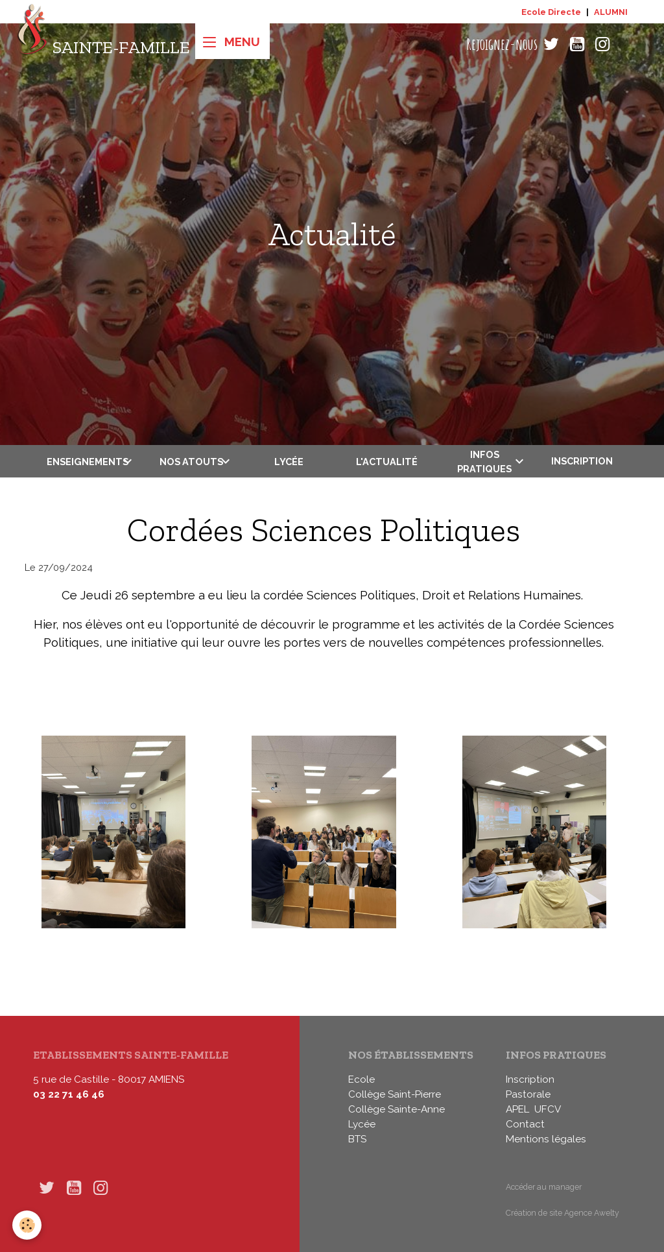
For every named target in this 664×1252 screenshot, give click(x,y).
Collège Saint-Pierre (394, 1094)
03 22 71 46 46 (68, 1094)
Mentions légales (546, 1139)
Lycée (288, 461)
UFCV (547, 1109)
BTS (357, 1139)
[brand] (103, 44)
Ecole (361, 1079)
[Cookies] (27, 1225)
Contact (525, 1124)
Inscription (582, 460)
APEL (517, 1109)
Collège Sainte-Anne (396, 1109)
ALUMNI (611, 12)
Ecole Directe (551, 12)
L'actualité (387, 461)
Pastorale (528, 1094)
